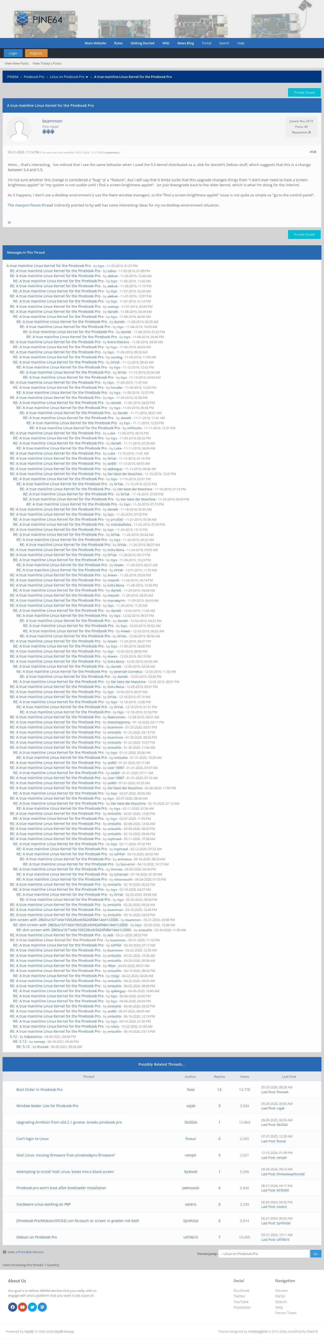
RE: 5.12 (20, 1041)
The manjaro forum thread (30, 205)
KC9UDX (283, 1190)
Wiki (166, 43)
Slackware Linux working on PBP (43, 1204)
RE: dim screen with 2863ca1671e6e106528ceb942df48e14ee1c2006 (70, 924)
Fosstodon (242, 1307)
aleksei (113, 276)
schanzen (121, 874)
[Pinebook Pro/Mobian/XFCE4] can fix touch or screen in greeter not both (77, 1220)
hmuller (117, 387)
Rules (118, 43)
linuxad (42, 1046)
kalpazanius (33, 1036)
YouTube (241, 1301)
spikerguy (115, 468)
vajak (191, 1105)
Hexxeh (113, 580)
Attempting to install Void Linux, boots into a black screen (65, 1171)
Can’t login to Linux (32, 1138)
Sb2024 (191, 1122)
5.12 (13, 1036)
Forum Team (285, 1312)
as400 (112, 463)
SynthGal (190, 1220)
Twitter (240, 1296)
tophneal (114, 839)
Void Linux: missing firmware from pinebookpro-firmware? (65, 1155)
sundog (116, 357)
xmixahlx (114, 732)
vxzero (190, 1204)
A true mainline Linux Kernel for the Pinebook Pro (49, 265)
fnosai (191, 1138)
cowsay (113, 306)
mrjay (115, 975)
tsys (101, 265)
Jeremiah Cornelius (128, 671)
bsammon (52, 121)
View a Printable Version (26, 1252)
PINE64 (12, 76)
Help (241, 43)
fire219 (312, 1331)
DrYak (115, 362)
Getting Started (142, 43)
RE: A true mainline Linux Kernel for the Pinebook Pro (55, 270)
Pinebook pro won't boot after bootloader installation (61, 1187)
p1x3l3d (117, 519)
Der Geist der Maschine (125, 474)
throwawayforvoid (291, 1174)
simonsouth (123, 879)
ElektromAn (116, 717)
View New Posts (17, 63)
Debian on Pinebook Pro (36, 1237)
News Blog (185, 43)
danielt (113, 311)
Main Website (95, 43)
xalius (112, 271)
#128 (313, 152)
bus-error (128, 864)
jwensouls (190, 1187)
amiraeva (124, 859)
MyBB (29, 1331)
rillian (112, 965)
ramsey (39, 1041)
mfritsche (134, 428)
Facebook (241, 1290)
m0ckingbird (257, 1331)
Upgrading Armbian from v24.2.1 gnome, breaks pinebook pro (69, 1122)
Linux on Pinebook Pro (67, 76)
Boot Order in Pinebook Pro (39, 1089)
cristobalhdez (121, 524)
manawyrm (116, 600)
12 (219, 1089)
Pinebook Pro (34, 76)
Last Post (268, 1092)
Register (36, 53)
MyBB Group (64, 1331)
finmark (283, 1092)
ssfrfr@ (119, 854)
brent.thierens (118, 342)
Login (13, 53)
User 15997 (116, 767)
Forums (281, 1290)
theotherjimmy (119, 722)
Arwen (119, 565)
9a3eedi (190, 1171)
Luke (111, 433)
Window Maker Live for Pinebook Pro (47, 1105)
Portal (206, 43)
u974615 (191, 1237)
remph (190, 1155)
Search (224, 43)
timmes (116, 869)
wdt (110, 935)
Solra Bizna (116, 549)
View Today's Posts (47, 63)
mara (115, 1026)
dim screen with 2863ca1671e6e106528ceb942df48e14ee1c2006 (64, 919)
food (191, 1089)
